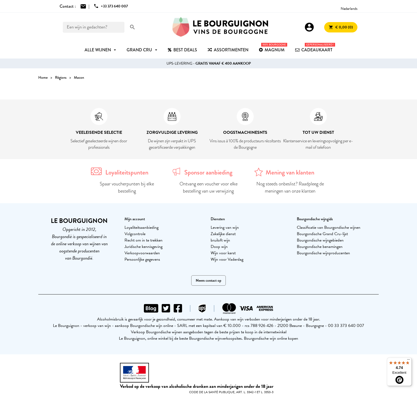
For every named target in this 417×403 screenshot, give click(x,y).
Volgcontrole (134, 234)
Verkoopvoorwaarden (142, 253)
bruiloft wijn (220, 240)
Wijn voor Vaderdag (227, 259)
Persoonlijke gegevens (142, 259)
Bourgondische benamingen (320, 246)
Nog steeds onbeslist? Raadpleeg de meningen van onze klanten (290, 187)
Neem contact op (208, 280)
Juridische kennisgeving (143, 246)
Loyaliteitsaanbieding (141, 227)
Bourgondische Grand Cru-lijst (322, 234)
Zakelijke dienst (223, 234)
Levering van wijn (225, 227)
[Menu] (408, 361)
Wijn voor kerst (223, 253)
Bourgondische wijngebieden (320, 240)
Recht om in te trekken (143, 240)
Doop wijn (219, 246)
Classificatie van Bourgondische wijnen (328, 227)
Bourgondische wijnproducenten (323, 253)
